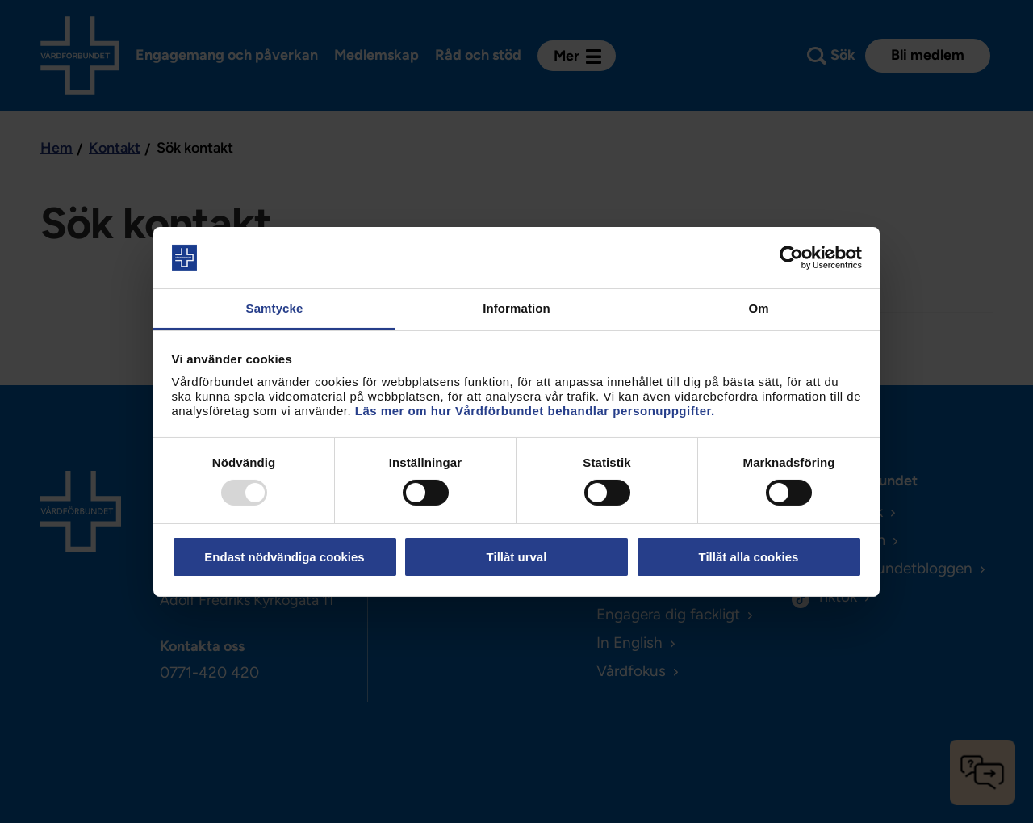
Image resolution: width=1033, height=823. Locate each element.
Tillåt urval (517, 557)
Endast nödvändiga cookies (284, 557)
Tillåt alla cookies (749, 557)
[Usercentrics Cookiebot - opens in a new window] (791, 258)
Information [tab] (516, 308)
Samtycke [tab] (274, 308)
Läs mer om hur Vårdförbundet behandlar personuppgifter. (535, 411)
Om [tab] (758, 308)
